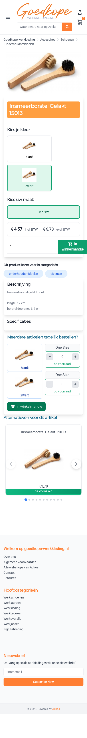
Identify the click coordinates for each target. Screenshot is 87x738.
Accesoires (47, 39)
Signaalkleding (14, 629)
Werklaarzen (12, 602)
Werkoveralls (12, 618)
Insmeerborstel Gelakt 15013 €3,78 (43, 459)
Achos (56, 709)
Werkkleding (12, 608)
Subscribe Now (43, 682)
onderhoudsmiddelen (23, 273)
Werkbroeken (13, 613)
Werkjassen (11, 624)
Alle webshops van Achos (21, 567)
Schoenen (67, 39)
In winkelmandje (26, 406)
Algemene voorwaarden (20, 562)
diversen (56, 273)
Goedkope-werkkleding (19, 39)
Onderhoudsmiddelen (19, 44)
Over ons (10, 556)
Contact (9, 572)
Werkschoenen (14, 597)
